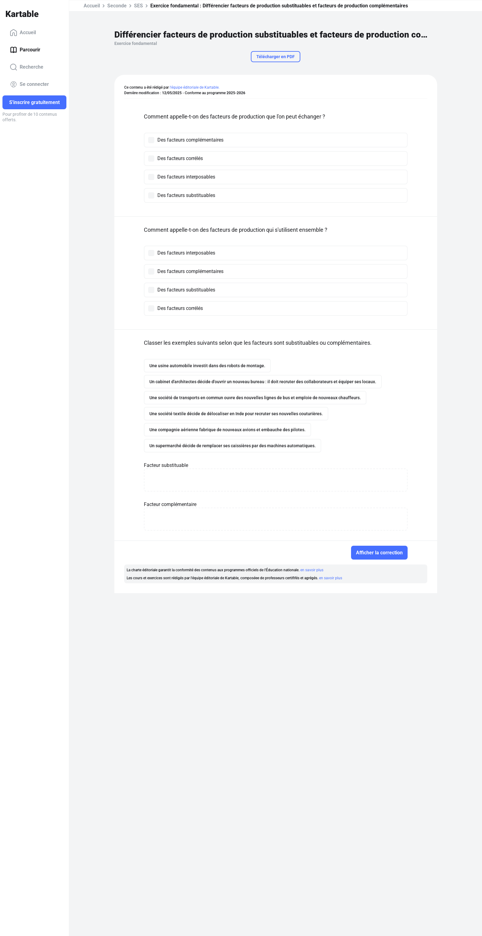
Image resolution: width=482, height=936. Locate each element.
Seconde (117, 6)
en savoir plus (311, 570)
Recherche (26, 67)
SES (138, 6)
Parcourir (25, 50)
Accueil (23, 32)
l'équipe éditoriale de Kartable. (194, 87)
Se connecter (29, 84)
